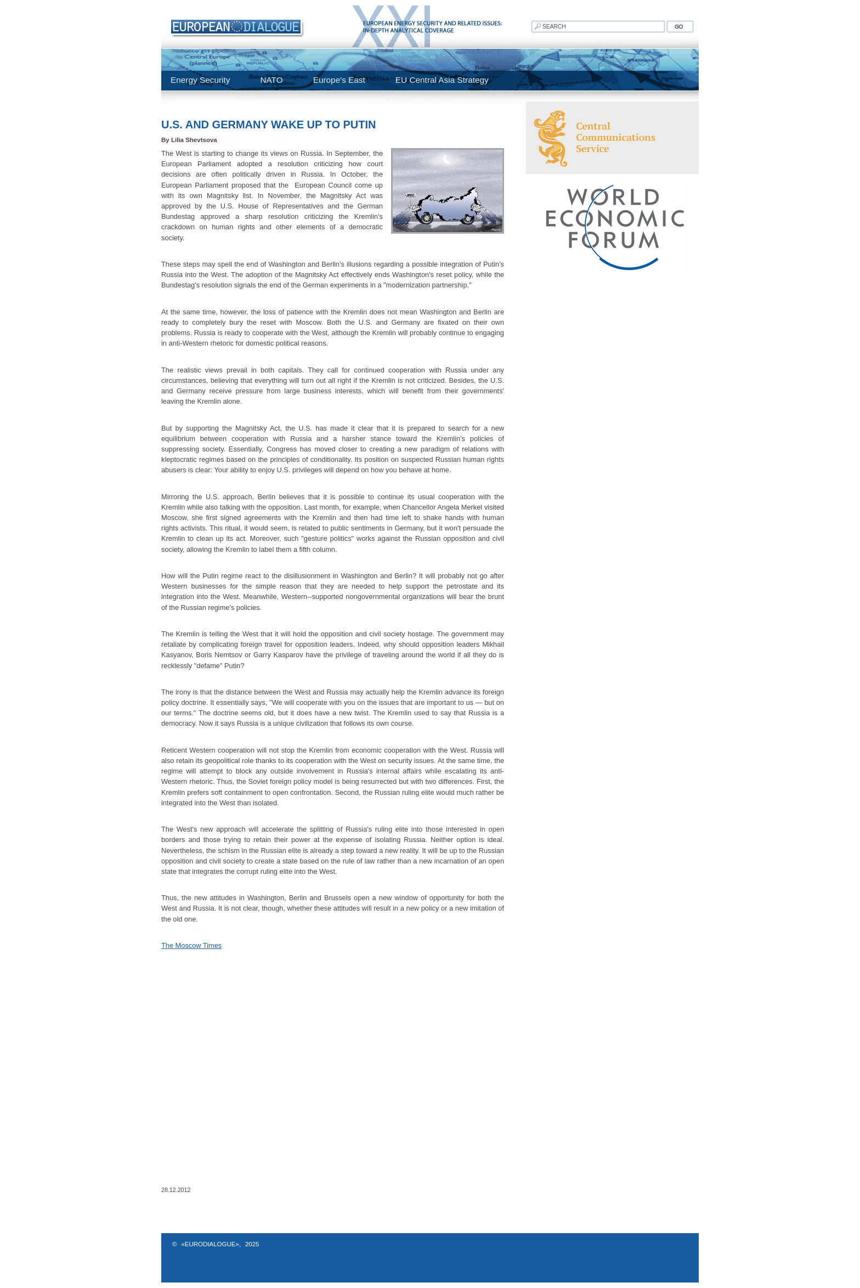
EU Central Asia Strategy (442, 79)
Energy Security (200, 79)
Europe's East (339, 79)
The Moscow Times (191, 945)
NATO (271, 79)
